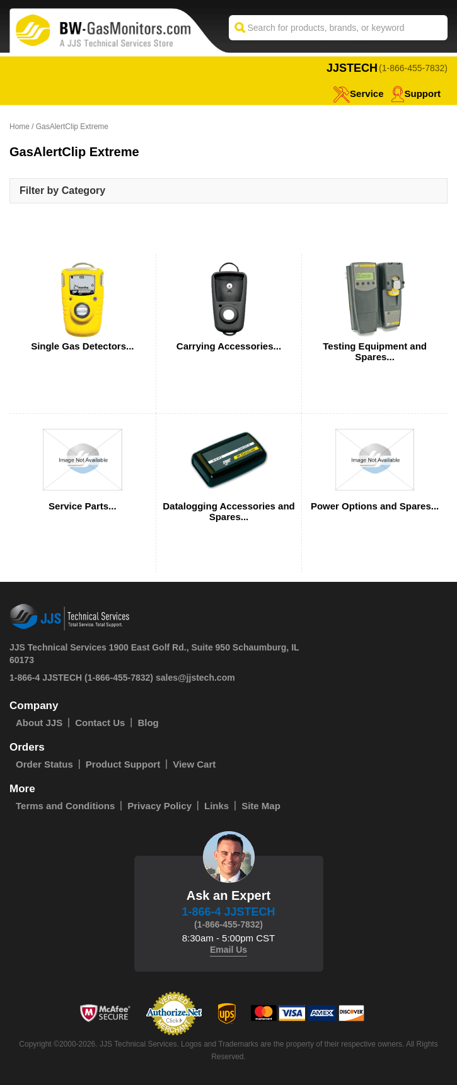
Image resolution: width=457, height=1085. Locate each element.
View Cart (194, 764)
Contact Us (100, 722)
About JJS (39, 722)
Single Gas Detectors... (82, 346)
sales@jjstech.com (195, 678)
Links (216, 805)
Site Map (261, 805)
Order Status (44, 764)
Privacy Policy (159, 805)
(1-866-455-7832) (413, 68)
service (358, 93)
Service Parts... (83, 506)
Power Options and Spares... (375, 506)
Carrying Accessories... (228, 346)
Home (19, 126)
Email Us (228, 950)
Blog (147, 722)
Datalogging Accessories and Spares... (229, 511)
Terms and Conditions (65, 805)
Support (416, 93)
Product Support (123, 764)
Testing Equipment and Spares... (375, 351)
